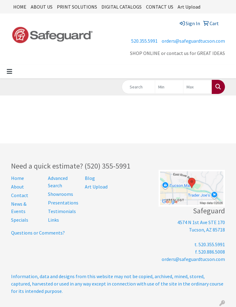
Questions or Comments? (38, 233)
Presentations (62, 203)
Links (53, 220)
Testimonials (62, 211)
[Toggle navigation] (9, 71)
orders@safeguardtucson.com (193, 41)
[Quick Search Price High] (197, 87)
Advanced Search (58, 181)
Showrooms (60, 194)
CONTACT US (159, 7)
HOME (19, 7)
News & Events (18, 207)
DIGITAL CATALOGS (121, 7)
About (17, 187)
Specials (19, 220)
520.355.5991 (144, 41)
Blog (90, 178)
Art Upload (189, 7)
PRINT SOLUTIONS (77, 7)
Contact (19, 195)
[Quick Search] (138, 87)
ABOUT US (42, 7)
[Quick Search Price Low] (169, 87)
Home (17, 178)
